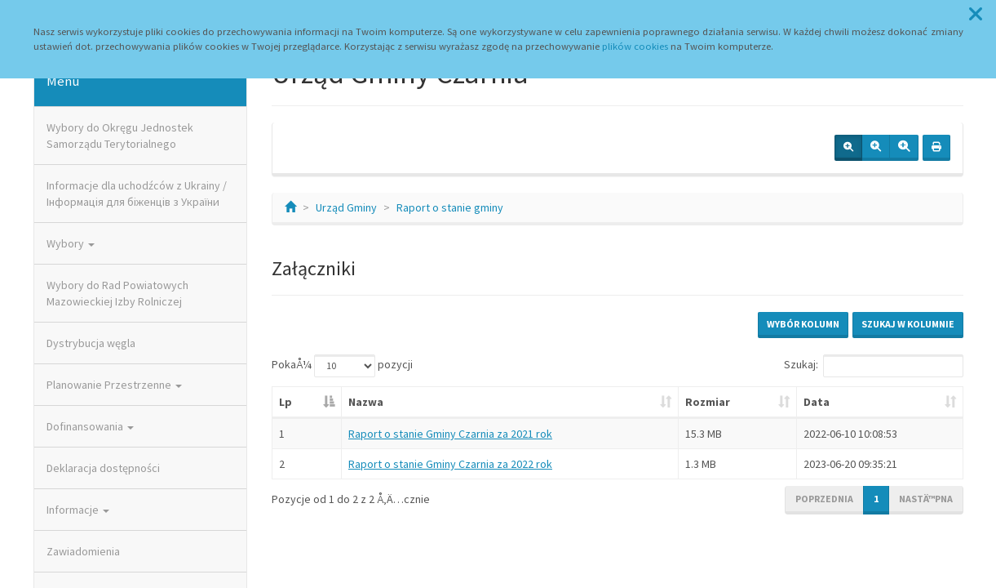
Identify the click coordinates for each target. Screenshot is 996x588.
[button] (975, 15)
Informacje (77, 509)
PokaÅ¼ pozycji (342, 365)
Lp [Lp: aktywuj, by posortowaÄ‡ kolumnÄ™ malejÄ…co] (285, 401)
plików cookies (635, 46)
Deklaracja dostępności (103, 468)
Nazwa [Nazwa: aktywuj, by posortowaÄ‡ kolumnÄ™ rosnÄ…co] (365, 401)
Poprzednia (824, 498)
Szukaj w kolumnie (907, 324)
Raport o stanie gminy (449, 207)
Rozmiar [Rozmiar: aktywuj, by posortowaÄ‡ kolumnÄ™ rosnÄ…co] (707, 401)
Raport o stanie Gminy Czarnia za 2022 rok (450, 464)
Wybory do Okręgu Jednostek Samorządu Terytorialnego (119, 135)
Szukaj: (873, 365)
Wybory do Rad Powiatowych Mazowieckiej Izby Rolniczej (117, 293)
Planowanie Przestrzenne (114, 384)
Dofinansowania (90, 426)
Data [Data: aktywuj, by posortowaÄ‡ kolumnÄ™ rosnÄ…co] (816, 401)
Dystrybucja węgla (90, 343)
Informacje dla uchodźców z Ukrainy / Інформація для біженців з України (136, 193)
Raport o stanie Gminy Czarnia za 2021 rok (450, 433)
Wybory (70, 243)
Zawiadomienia (83, 551)
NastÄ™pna (926, 498)
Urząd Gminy (346, 207)
